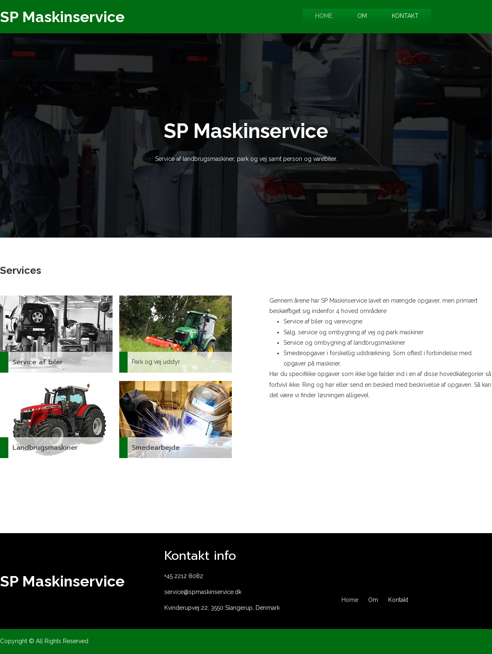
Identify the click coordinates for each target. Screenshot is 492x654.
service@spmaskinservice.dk (202, 592)
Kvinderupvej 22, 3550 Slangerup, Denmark (222, 607)
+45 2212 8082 (183, 576)
